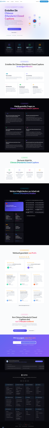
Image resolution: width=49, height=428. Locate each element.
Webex (37, 404)
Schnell (32, 377)
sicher (24, 378)
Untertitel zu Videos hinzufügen (18, 391)
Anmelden (37, 1)
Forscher (37, 388)
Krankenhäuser (18, 404)
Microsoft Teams (38, 401)
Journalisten (37, 387)
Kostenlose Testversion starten (20, 330)
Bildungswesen (28, 388)
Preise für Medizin (18, 405)
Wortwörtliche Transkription (9, 392)
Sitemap (20, 426)
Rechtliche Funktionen (8, 401)
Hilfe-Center (17, 411)
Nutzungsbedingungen (31, 426)
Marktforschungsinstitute (29, 391)
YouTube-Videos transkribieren (18, 393)
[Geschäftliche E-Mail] (18, 342)
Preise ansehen (14, 32)
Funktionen (7, 387)
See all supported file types (31, 215)
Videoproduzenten (38, 391)
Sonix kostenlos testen (44, 1)
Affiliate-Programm (28, 404)
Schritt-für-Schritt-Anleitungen (18, 415)
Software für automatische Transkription (9, 389)
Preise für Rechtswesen (9, 405)
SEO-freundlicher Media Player (19, 389)
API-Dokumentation (28, 401)
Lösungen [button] (12, 1)
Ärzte (17, 402)
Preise (21, 1)
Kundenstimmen (28, 414)
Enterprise (27, 387)
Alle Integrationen (38, 405)
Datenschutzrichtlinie (24, 426)
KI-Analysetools (18, 387)
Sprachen (7, 411)
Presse (37, 414)
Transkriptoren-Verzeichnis (9, 417)
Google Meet (37, 402)
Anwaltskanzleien (8, 404)
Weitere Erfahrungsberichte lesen (24, 305)
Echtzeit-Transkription (9, 393)
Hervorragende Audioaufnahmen (18, 418)
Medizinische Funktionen (19, 401)
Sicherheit (37, 417)
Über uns (37, 411)
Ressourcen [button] (17, 1)
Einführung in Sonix (8, 414)
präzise (34, 377)
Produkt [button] (8, 1)
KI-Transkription (28, 377)
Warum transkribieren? (19, 416)
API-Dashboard (28, 402)
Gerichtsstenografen (8, 402)
